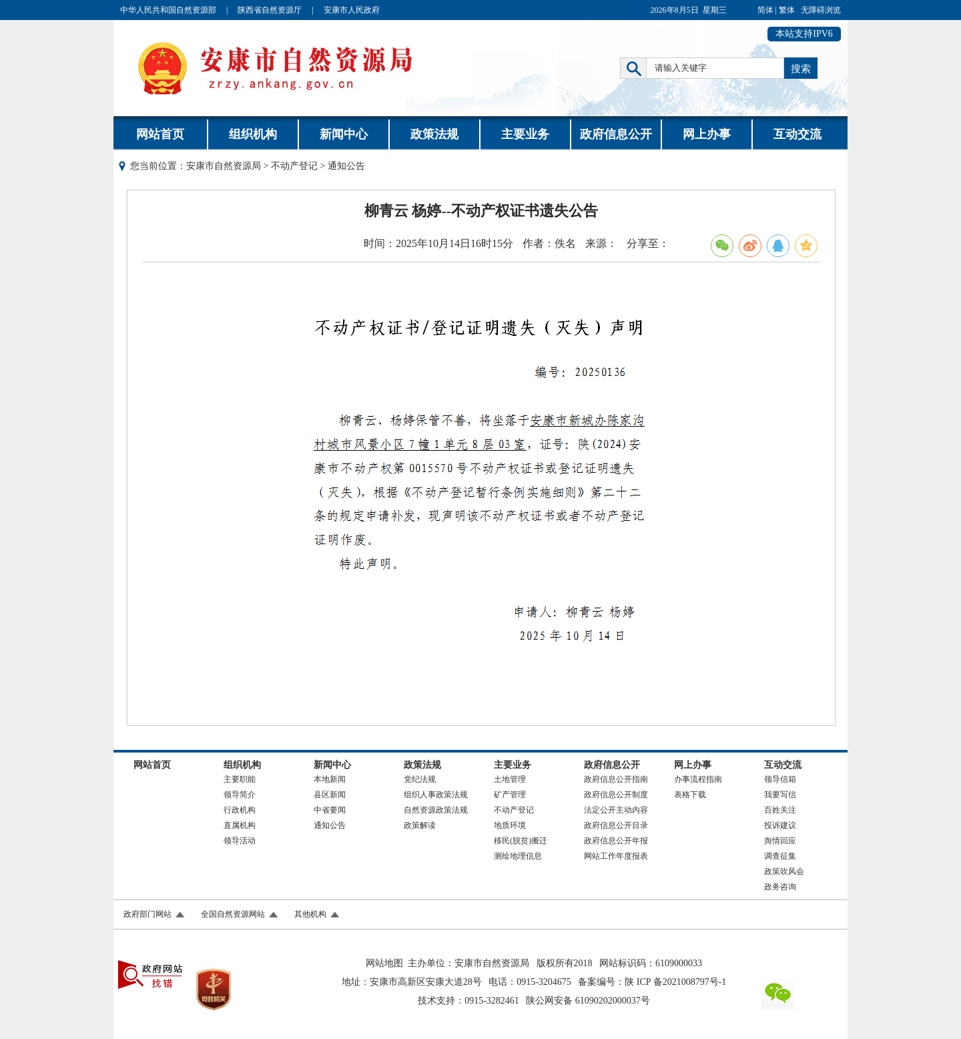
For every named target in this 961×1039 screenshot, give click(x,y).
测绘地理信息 (518, 856)
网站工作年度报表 (616, 856)
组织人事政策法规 (436, 794)
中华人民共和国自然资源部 (168, 10)
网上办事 (707, 134)
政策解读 (420, 825)
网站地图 (384, 963)
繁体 (787, 10)
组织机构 (253, 134)
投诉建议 (780, 825)
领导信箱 (780, 779)
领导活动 (240, 840)
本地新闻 (330, 779)
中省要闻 (330, 810)
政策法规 (434, 134)
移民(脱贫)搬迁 (520, 840)
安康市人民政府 (352, 10)
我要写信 (780, 794)
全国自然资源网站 (233, 914)
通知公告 (330, 825)
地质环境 (510, 825)
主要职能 (240, 779)
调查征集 (780, 856)
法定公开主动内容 (616, 810)
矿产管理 (510, 794)
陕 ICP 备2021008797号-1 (675, 982)
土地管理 (510, 779)
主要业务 (525, 134)
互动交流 (797, 134)
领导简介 (240, 794)
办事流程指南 (698, 779)
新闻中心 (344, 134)
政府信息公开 (616, 134)
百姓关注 (780, 810)
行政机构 (240, 810)
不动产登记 (294, 166)
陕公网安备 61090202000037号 (588, 1001)
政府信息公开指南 (616, 779)
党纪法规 (420, 779)
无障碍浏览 (821, 10)
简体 (765, 10)
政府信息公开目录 (616, 825)
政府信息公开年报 (616, 840)
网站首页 (160, 134)
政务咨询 (780, 886)
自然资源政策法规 (436, 810)
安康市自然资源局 (223, 166)
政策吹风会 (784, 871)
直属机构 (240, 825)
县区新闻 (330, 794)
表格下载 (690, 794)
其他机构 (310, 914)
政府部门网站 (147, 914)
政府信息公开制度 (616, 794)
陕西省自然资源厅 (270, 10)
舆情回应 (780, 840)
